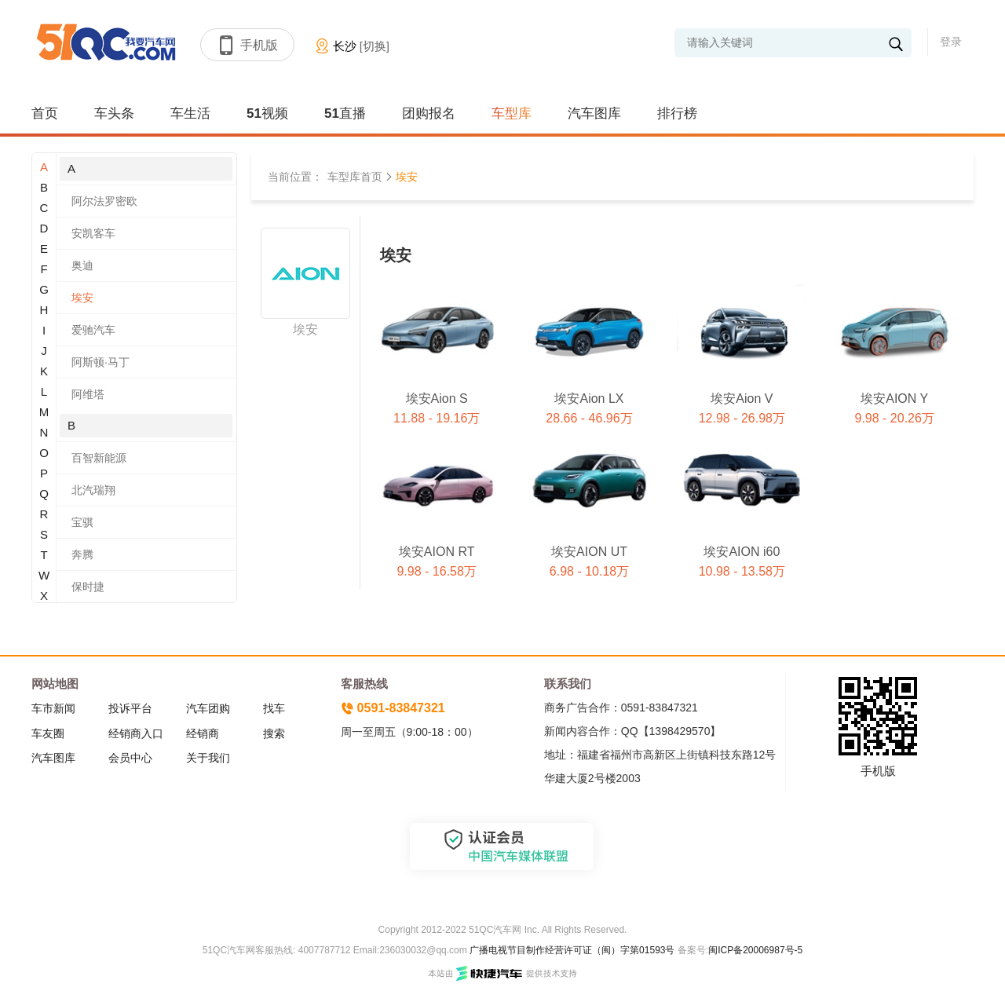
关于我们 (208, 757)
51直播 (345, 113)
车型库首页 (354, 176)
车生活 (190, 113)
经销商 (202, 733)
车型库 (512, 113)
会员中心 (130, 757)
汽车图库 (594, 113)
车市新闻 (53, 708)
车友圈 (47, 733)
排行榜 (677, 113)
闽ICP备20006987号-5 (755, 950)
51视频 (267, 113)
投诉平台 (130, 708)
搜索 (274, 733)
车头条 (114, 113)
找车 (274, 708)
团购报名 (428, 113)
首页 (44, 113)
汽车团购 (208, 708)
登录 (951, 41)
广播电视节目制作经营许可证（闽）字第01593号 (572, 950)
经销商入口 (135, 733)
